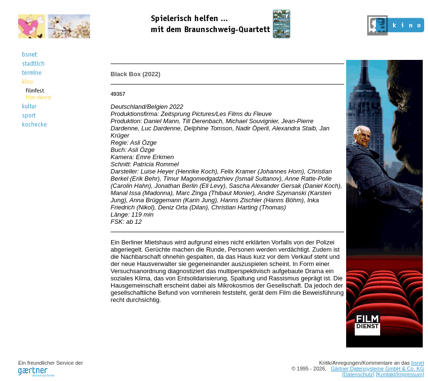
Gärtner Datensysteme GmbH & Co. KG (377, 368)
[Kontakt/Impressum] (400, 374)
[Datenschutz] (358, 374)
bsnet (417, 363)
